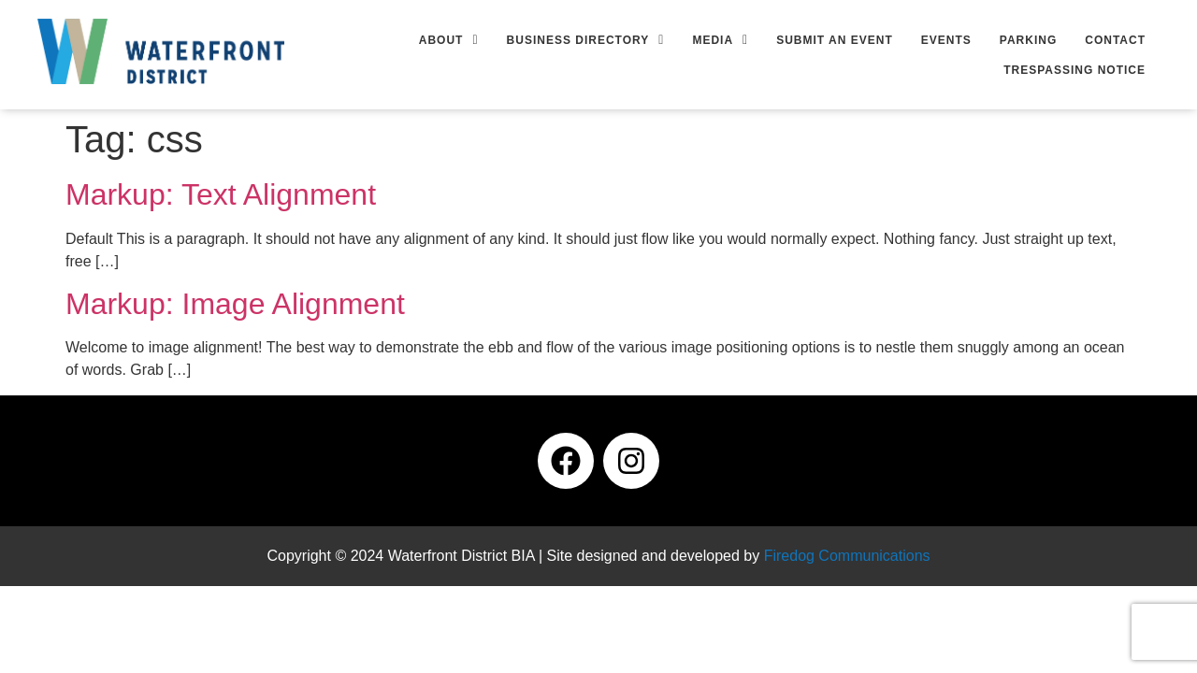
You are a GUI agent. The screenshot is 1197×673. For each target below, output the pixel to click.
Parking (1028, 40)
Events (946, 40)
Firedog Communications (847, 556)
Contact (1115, 40)
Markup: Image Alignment (235, 304)
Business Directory (586, 40)
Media (720, 40)
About (449, 40)
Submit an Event (834, 40)
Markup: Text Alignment (220, 194)
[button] (449, 40)
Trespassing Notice (1074, 70)
